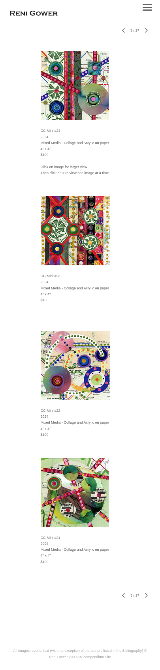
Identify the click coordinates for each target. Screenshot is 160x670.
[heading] (34, 14)
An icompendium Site (94, 657)
